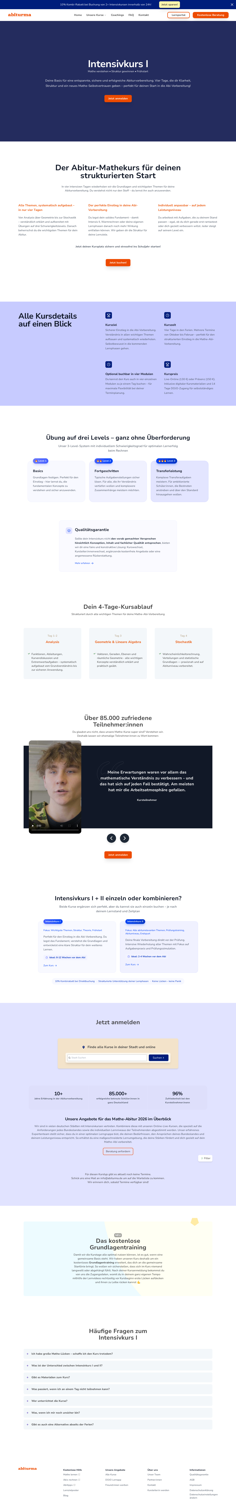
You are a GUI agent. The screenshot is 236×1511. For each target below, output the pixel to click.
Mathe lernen (71, 1431)
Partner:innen (155, 1436)
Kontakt (152, 1441)
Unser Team (154, 1431)
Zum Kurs (50, 953)
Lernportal (178, 15)
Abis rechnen (71, 1436)
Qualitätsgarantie (199, 1431)
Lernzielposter (71, 1447)
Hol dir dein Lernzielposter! (201, 1489)
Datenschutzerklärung (201, 1447)
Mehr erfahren (84, 563)
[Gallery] (118, 649)
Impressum (196, 1441)
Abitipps (69, 1441)
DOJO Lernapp (113, 1436)
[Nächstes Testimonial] (124, 826)
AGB (192, 1436)
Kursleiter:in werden (158, 1447)
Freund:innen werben (116, 1441)
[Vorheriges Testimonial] (111, 826)
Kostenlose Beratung (210, 15)
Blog (65, 1452)
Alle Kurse (110, 1431)
